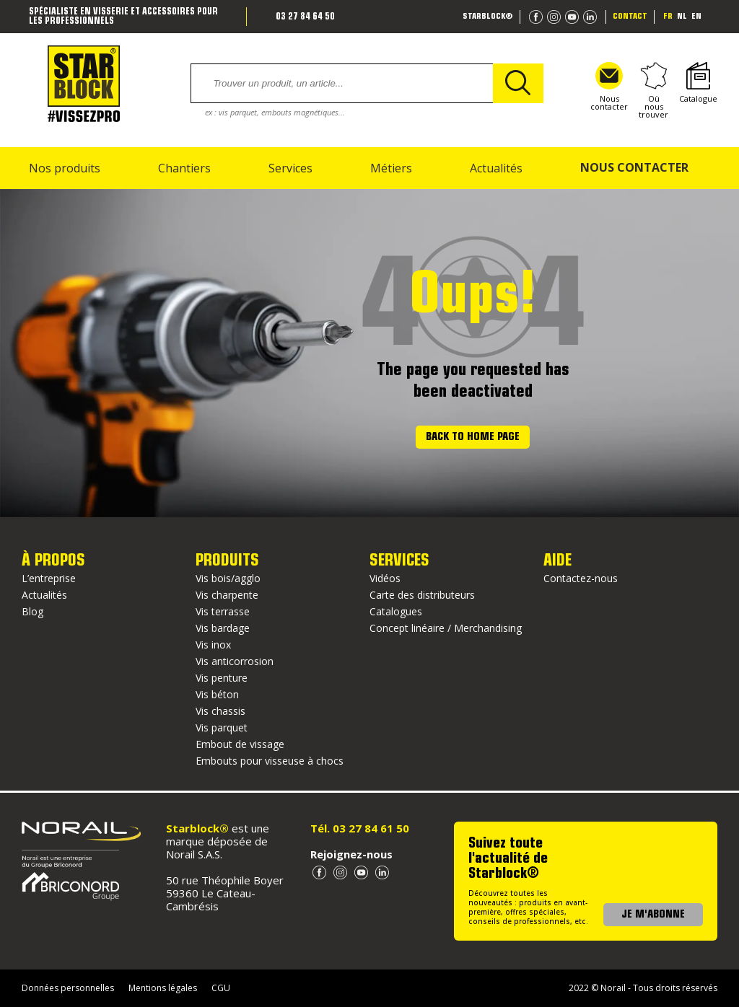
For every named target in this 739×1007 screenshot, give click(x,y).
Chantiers (184, 168)
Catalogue (698, 83)
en (696, 16)
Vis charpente (227, 595)
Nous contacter (609, 87)
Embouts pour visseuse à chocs (270, 761)
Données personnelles (68, 988)
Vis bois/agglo (228, 578)
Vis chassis (220, 711)
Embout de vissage (240, 744)
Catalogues (396, 611)
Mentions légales (162, 988)
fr (668, 16)
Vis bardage (223, 628)
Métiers (391, 168)
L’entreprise (49, 578)
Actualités (496, 168)
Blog (32, 611)
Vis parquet (222, 727)
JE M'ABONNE (653, 914)
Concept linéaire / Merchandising (446, 628)
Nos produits (64, 168)
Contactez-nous (580, 578)
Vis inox (213, 644)
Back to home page (473, 437)
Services (290, 168)
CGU (220, 988)
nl (682, 16)
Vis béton (217, 694)
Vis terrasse (223, 611)
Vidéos (385, 578)
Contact (630, 16)
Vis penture (222, 678)
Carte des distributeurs (422, 595)
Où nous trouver (653, 90)
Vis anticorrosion (235, 661)
